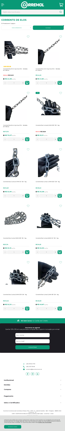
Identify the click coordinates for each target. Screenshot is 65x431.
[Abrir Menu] (2, 5)
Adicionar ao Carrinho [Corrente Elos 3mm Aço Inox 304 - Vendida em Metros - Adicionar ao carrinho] (27, 82)
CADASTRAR (32, 347)
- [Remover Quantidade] (37, 83)
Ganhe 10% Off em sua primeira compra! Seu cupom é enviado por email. (32, 329)
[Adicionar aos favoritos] (28, 37)
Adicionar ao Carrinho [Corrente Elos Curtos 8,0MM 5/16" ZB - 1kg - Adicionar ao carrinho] (59, 139)
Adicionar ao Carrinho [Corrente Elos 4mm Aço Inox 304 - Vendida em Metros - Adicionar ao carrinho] (59, 82)
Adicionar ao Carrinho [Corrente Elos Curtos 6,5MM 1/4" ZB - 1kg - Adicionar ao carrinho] (59, 252)
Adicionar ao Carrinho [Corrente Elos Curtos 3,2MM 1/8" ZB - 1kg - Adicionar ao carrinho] (59, 308)
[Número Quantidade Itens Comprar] (14, 83)
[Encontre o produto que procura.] (60, 12)
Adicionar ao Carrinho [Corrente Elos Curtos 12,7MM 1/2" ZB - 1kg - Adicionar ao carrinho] (27, 195)
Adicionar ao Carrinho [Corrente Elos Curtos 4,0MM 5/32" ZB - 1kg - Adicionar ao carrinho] (59, 195)
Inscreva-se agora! (32, 328)
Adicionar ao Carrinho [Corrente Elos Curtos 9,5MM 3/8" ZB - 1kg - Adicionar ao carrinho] (27, 252)
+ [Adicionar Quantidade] (55, 83)
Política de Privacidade (44, 422)
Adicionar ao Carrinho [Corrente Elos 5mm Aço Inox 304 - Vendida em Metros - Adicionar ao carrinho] (27, 139)
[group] (32, 320)
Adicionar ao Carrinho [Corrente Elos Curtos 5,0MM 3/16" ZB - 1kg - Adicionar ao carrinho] (27, 308)
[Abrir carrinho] (61, 4)
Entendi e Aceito (12, 426)
